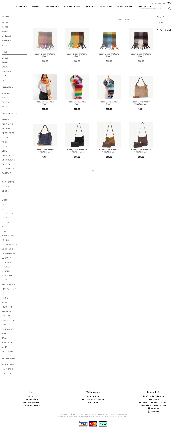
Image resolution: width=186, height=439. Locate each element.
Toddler (6, 102)
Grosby (6, 231)
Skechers (7, 324)
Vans (4, 355)
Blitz (4, 159)
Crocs (5, 199)
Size (161, 32)
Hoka (4, 239)
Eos (4, 217)
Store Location (93, 405)
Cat (4, 186)
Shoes (5, 31)
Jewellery (7, 382)
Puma (4, 311)
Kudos (125, 424)
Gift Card (106, 15)
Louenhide (7, 271)
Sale (4, 53)
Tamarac (6, 342)
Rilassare (7, 315)
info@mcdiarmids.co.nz (153, 405)
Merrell (6, 280)
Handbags (7, 377)
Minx (4, 288)
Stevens (6, 333)
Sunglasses (8, 373)
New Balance (9, 297)
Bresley (6, 173)
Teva (4, 346)
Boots (5, 35)
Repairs (90, 15)
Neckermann (8, 293)
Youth (5, 106)
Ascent (5, 146)
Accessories (72, 15)
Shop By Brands (10, 122)
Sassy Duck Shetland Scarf (45, 63)
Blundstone (8, 164)
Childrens (52, 15)
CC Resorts (8, 190)
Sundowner (8, 338)
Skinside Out (8, 329)
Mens (35, 15)
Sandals (6, 44)
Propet (5, 306)
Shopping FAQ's (32, 408)
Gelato (5, 226)
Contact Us (144, 15)
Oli (3, 302)
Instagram (155, 420)
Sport (5, 40)
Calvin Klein (8, 177)
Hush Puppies (9, 244)
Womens (21, 15)
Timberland (8, 351)
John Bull (7, 248)
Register (161, 4)
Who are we (124, 15)
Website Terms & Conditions (93, 408)
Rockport (7, 320)
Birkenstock (8, 168)
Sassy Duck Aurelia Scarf (44, 111)
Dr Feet (6, 208)
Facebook (155, 417)
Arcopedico (8, 141)
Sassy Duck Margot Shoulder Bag (141, 111)
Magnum (6, 275)
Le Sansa (6, 266)
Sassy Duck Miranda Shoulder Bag (77, 159)
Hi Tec (5, 235)
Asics (5, 150)
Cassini (5, 195)
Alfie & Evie (7, 132)
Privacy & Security (32, 414)
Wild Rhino (8, 360)
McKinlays (7, 284)
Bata (4, 155)
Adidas (5, 128)
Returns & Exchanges (32, 411)
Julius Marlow (9, 253)
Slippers (6, 49)
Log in (153, 4)
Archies (6, 137)
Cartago (6, 181)
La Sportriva (9, 262)
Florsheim (7, 222)
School (6, 111)
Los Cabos (7, 257)
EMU (4, 213)
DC (3, 204)
